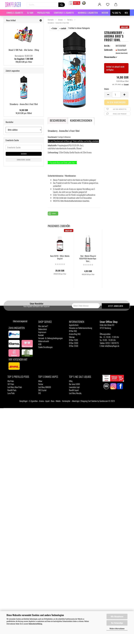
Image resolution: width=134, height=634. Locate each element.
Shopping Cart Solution (89, 401)
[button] (53, 213)
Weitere (105, 12)
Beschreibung (58, 120)
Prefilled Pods (43, 12)
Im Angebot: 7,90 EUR (23, 57)
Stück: (106, 88)
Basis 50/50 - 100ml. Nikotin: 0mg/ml (60, 257)
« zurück (63, 28)
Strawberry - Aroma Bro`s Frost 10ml (24, 104)
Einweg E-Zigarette (15, 12)
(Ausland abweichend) (121, 53)
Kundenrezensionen (81, 120)
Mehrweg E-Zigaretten (88, 12)
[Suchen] (61, 4)
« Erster (54, 28)
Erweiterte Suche (23, 160)
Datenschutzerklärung (35, 623)
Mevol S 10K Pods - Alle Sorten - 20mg (24, 49)
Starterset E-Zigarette (64, 12)
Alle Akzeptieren (117, 616)
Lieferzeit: (108, 49)
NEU (126, 12)
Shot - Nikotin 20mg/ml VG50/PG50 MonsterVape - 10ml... (88, 258)
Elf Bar (30, 12)
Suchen (24, 154)
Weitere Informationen (117, 628)
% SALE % (116, 12)
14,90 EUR (23, 110)
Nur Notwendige (117, 622)
